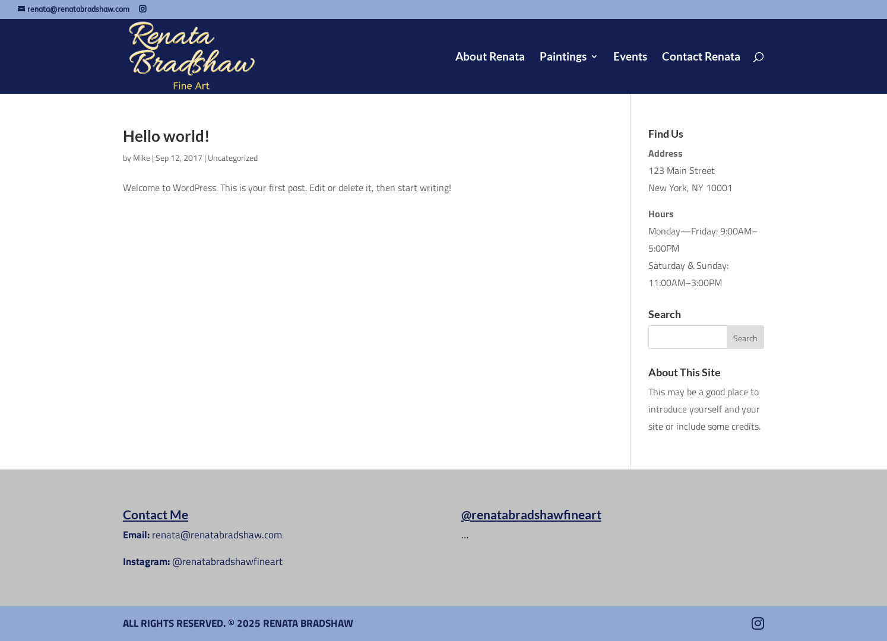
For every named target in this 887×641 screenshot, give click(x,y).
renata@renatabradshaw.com (217, 534)
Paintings (563, 57)
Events (630, 57)
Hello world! (166, 135)
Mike (141, 157)
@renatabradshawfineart (227, 561)
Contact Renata (701, 57)
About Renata (490, 57)
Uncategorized (233, 157)
